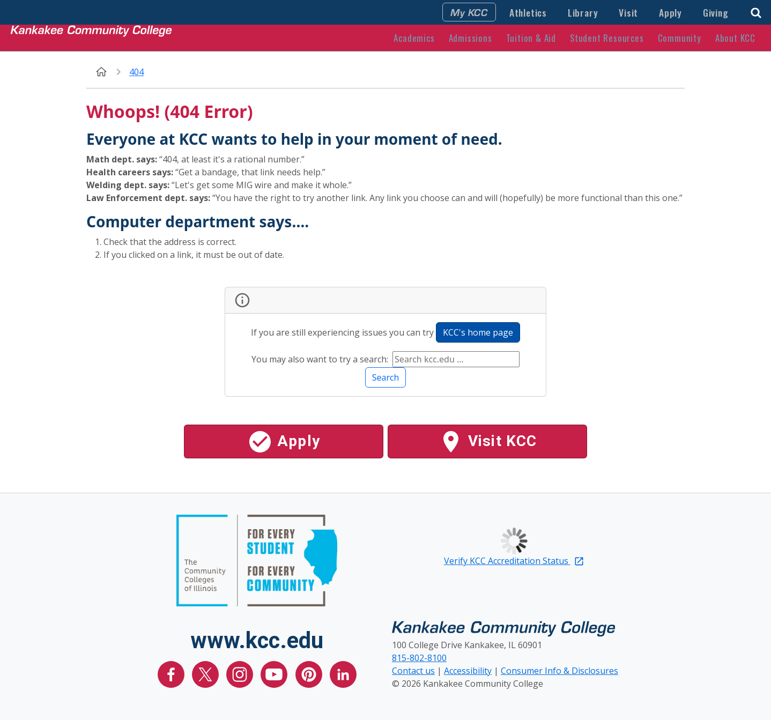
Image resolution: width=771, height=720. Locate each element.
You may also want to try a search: (320, 359)
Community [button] (679, 37)
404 (136, 72)
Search (385, 377)
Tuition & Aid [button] (531, 37)
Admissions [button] (470, 37)
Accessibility (468, 671)
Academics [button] (414, 37)
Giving (716, 12)
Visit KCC (487, 442)
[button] (756, 11)
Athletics (528, 12)
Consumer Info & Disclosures (559, 671)
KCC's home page (478, 332)
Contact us (413, 671)
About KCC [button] (735, 37)
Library (583, 12)
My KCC (469, 12)
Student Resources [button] (607, 37)
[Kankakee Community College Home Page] (91, 37)
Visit (628, 12)
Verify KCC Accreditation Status (514, 561)
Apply (670, 12)
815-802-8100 (419, 658)
